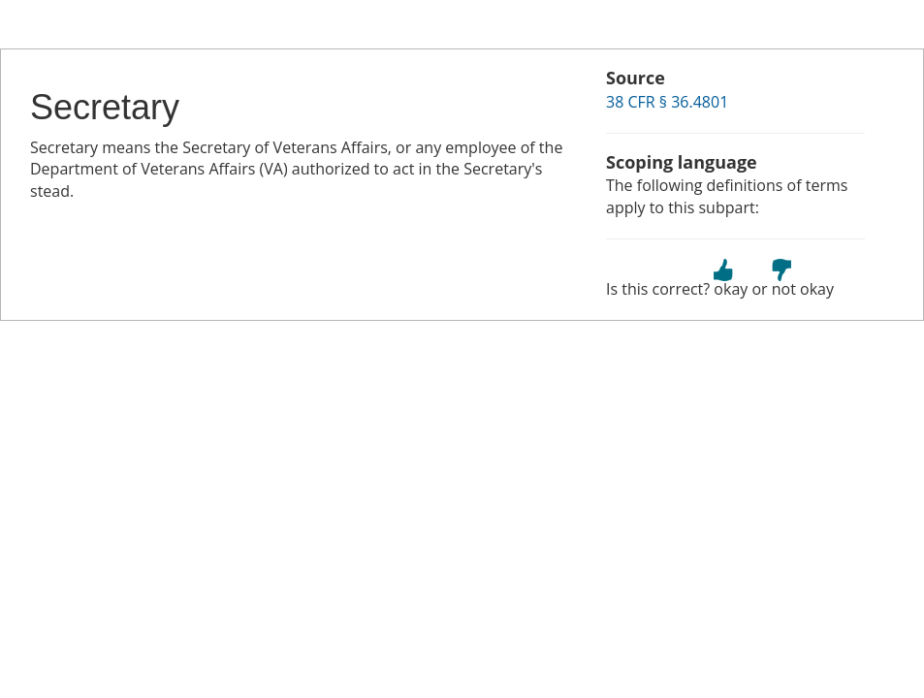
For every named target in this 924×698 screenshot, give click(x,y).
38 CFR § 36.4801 (667, 101)
